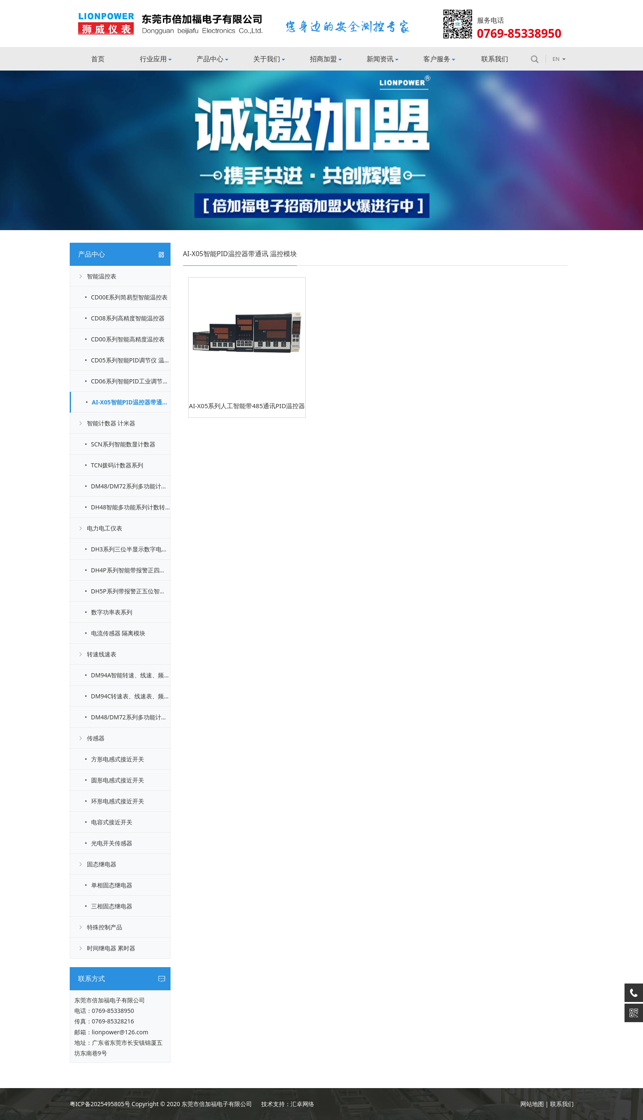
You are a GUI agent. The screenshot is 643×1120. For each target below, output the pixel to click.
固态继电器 (101, 864)
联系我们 (494, 58)
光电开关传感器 (111, 843)
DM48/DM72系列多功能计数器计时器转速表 (131, 717)
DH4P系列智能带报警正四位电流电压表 (131, 570)
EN (558, 59)
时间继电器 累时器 (111, 948)
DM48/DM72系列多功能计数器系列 (131, 486)
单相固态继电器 (111, 885)
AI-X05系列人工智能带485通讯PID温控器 (247, 405)
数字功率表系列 (111, 612)
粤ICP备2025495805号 (100, 1104)
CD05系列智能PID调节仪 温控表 (131, 360)
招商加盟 (325, 58)
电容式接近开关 (111, 822)
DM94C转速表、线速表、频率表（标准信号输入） (131, 696)
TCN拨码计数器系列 (117, 465)
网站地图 (532, 1104)
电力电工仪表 (104, 528)
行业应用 (155, 58)
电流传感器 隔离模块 (118, 633)
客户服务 (439, 58)
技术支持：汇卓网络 (287, 1104)
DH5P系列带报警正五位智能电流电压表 (131, 591)
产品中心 (212, 58)
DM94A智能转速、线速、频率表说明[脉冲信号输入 (131, 675)
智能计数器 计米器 (111, 423)
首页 (98, 58)
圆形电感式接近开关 (117, 780)
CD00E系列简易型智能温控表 (129, 297)
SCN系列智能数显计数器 (123, 444)
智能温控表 (101, 276)
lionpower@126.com (120, 1032)
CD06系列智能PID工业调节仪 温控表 (131, 381)
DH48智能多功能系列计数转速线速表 (131, 507)
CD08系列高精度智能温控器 (128, 318)
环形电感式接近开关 (117, 801)
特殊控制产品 (104, 927)
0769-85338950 (113, 1011)
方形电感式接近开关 (117, 759)
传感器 (96, 738)
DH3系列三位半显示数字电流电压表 (131, 549)
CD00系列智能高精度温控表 (128, 339)
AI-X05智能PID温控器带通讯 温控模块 (131, 402)
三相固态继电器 (111, 906)
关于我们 (269, 58)
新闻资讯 (382, 58)
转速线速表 (101, 654)
